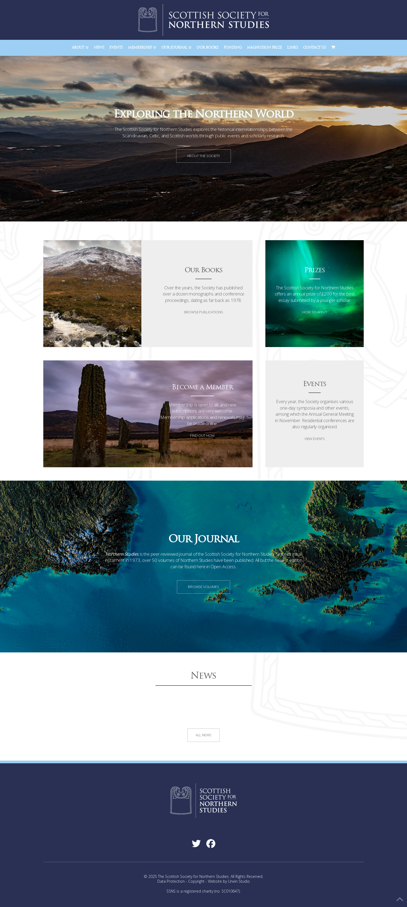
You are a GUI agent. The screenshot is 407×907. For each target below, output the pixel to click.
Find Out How (202, 435)
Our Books (204, 270)
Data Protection (171, 881)
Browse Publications (203, 312)
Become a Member (202, 387)
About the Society (203, 155)
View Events (314, 438)
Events (314, 384)
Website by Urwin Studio (229, 881)
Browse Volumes (203, 586)
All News (204, 735)
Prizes (314, 270)
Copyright (196, 881)
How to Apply (314, 312)
